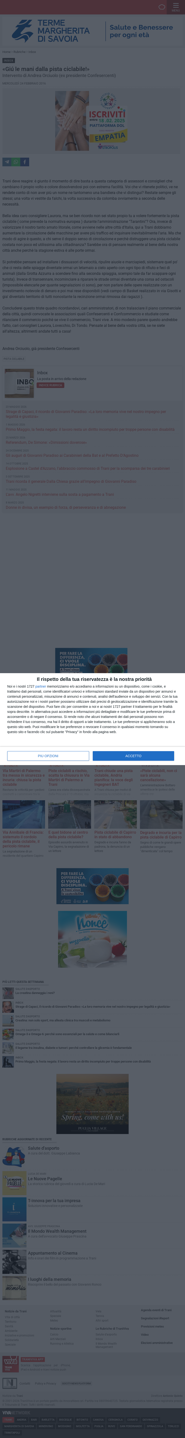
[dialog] (92, 719)
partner (40, 686)
